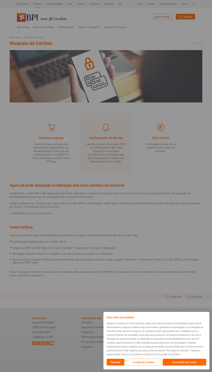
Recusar (115, 362)
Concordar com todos (184, 362)
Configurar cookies (143, 362)
